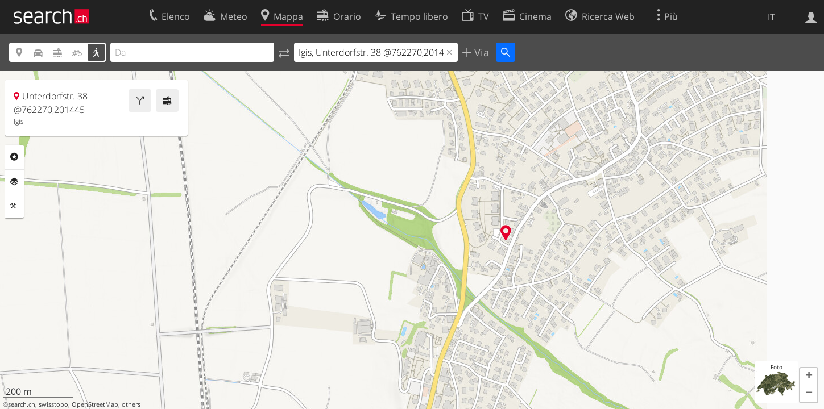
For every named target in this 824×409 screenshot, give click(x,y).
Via (480, 52)
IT (771, 17)
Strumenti (14, 206)
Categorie (14, 157)
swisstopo (53, 404)
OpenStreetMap (95, 404)
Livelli (14, 182)
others (131, 404)
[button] (808, 376)
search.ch (21, 404)
